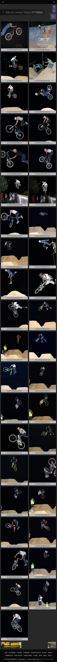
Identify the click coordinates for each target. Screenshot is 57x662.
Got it (11, 658)
